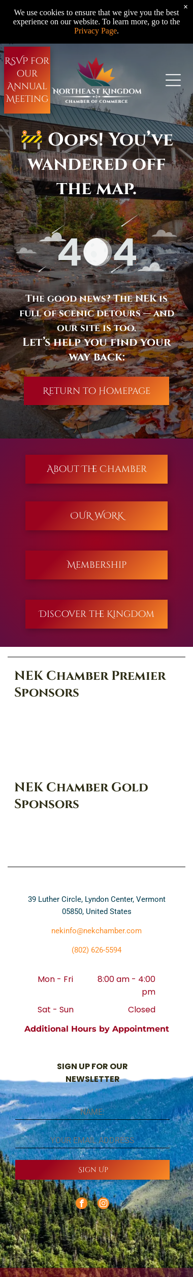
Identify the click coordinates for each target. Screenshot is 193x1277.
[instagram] (103, 1204)
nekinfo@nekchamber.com (96, 930)
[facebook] (81, 1204)
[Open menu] (173, 80)
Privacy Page (95, 30)
